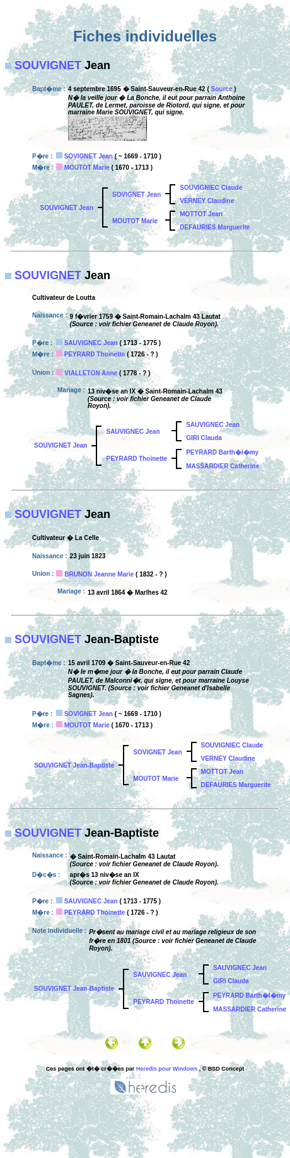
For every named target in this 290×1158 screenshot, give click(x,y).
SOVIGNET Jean (88, 156)
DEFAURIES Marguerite (215, 227)
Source (222, 88)
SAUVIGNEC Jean (91, 342)
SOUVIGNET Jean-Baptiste (74, 765)
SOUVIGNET (47, 65)
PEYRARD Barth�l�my (222, 452)
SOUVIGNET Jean (66, 207)
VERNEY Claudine (207, 200)
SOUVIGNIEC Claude (211, 187)
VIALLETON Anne (90, 373)
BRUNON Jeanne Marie (99, 574)
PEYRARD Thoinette (94, 354)
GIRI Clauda (204, 437)
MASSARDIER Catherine (222, 466)
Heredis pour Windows (166, 1069)
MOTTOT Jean (201, 214)
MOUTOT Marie (87, 167)
